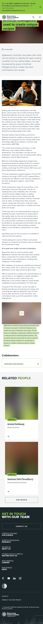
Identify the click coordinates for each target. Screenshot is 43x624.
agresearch (10, 17)
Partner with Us (21, 555)
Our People (21, 500)
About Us (21, 548)
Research (21, 541)
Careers (21, 561)
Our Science (21, 534)
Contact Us (21, 526)
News (21, 568)
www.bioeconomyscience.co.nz (14, 10)
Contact (5, 596)
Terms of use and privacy (11, 600)
